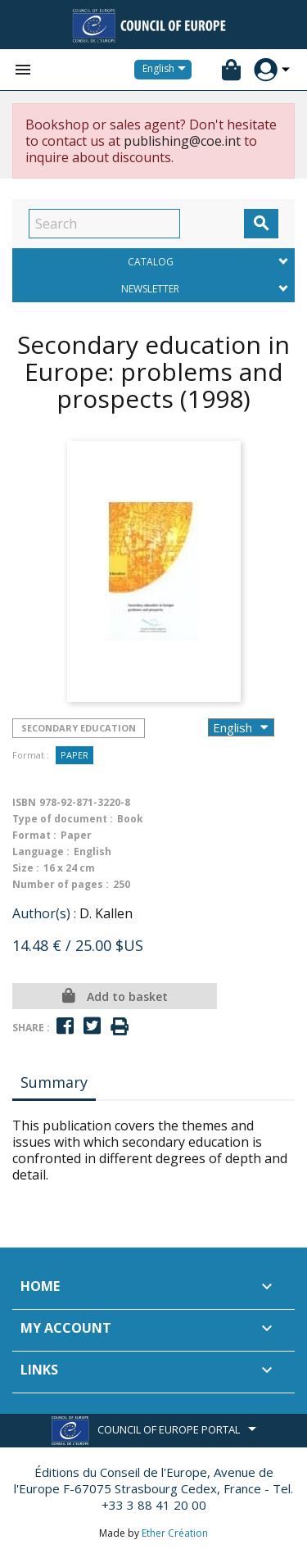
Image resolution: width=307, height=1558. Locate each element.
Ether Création (175, 1533)
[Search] (104, 223)
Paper (74, 755)
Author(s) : (44, 913)
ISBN (24, 802)
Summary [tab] (54, 1082)
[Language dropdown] (167, 69)
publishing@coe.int (182, 141)
